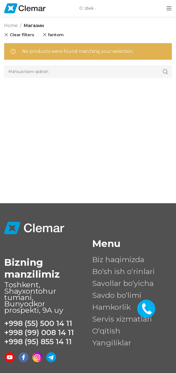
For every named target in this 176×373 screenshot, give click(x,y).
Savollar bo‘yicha (123, 283)
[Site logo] (25, 8)
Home (11, 25)
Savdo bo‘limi (116, 295)
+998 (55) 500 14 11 (38, 323)
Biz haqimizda (118, 259)
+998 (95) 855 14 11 (38, 341)
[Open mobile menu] (169, 8)
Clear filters (22, 35)
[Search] (88, 71)
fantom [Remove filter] (56, 34)
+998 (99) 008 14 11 (39, 332)
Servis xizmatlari (122, 319)
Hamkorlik (111, 307)
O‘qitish (106, 330)
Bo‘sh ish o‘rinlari (123, 271)
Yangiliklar (111, 342)
